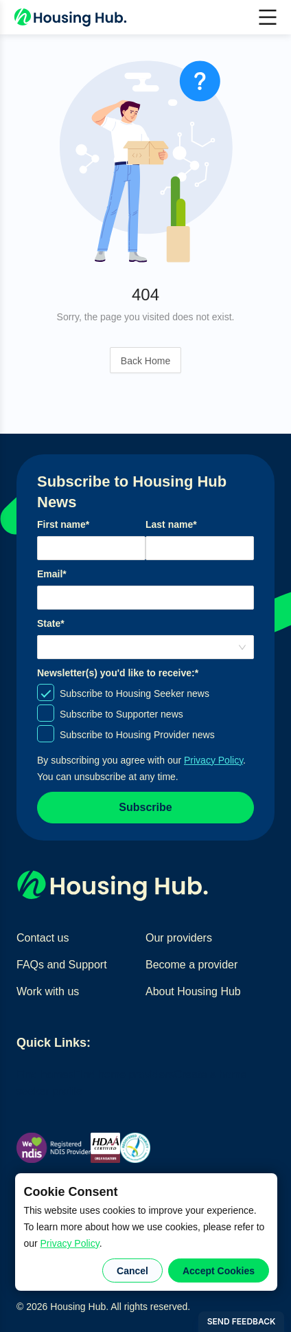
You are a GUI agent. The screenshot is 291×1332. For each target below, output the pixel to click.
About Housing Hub (193, 991)
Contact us (42, 938)
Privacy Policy (70, 1243)
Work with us (47, 991)
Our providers (179, 938)
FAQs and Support (61, 964)
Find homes (45, 1074)
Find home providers (124, 1074)
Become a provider (191, 964)
